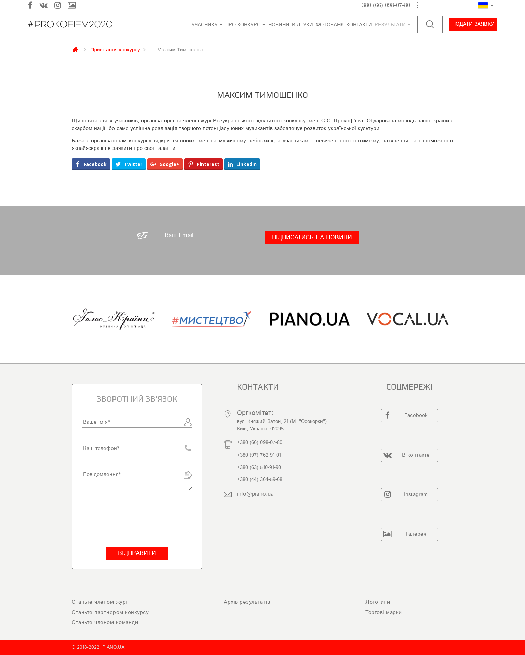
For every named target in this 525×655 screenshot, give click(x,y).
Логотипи (377, 602)
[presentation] (133, 518)
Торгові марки (383, 612)
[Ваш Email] (202, 235)
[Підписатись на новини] (312, 237)
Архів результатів (247, 602)
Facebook (404, 415)
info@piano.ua (255, 494)
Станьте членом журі (99, 602)
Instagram (404, 494)
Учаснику (204, 24)
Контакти (359, 24)
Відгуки (302, 24)
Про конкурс (242, 24)
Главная (76, 49)
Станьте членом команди (105, 622)
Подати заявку (473, 24)
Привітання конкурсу (115, 49)
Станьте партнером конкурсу (110, 612)
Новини (278, 24)
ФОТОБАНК (330, 24)
